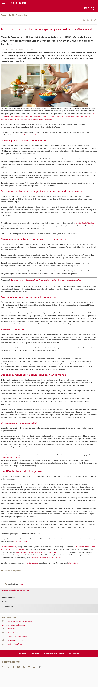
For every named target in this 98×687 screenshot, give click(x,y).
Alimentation (21, 15)
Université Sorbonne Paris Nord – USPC (46, 558)
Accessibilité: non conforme (54, 653)
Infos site (22, 653)
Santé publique (8, 597)
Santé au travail (8, 602)
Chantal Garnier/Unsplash (85, 223)
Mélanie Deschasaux (8, 547)
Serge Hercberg (53, 552)
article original (73, 563)
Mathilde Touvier (18, 549)
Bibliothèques (74, 653)
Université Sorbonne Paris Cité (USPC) (30, 552)
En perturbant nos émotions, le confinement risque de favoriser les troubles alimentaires (46, 280)
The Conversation (32, 563)
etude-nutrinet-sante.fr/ (21, 541)
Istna (21, 584)
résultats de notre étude (28, 135)
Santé (11, 15)
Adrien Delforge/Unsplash (10, 458)
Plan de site (34, 653)
